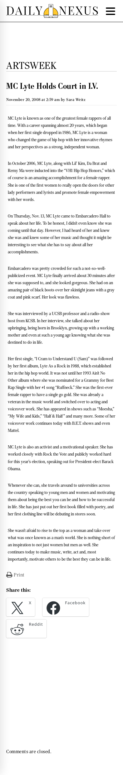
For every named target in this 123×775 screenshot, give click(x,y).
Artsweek (31, 65)
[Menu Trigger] (110, 11)
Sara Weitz (75, 99)
